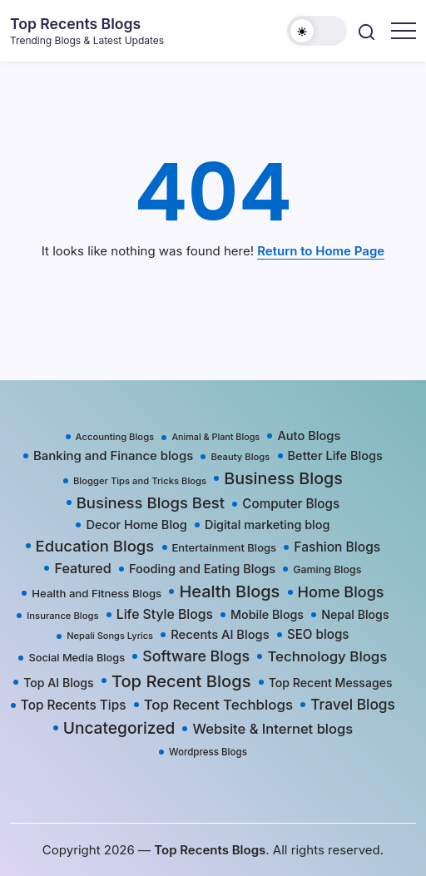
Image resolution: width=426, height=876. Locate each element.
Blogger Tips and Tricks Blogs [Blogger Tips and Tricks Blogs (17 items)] (139, 481)
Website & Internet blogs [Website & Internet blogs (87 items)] (272, 728)
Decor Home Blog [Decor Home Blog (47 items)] (136, 524)
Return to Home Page (320, 251)
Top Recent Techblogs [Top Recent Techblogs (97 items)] (218, 704)
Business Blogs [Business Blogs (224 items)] (283, 478)
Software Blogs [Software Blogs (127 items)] (196, 656)
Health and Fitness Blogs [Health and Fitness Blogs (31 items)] (96, 593)
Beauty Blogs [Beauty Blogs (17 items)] (240, 457)
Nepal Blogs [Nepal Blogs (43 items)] (355, 614)
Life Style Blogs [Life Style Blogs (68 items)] (164, 614)
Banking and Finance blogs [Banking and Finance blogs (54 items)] (113, 455)
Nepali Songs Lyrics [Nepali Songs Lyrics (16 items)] (110, 635)
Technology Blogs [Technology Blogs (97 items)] (327, 656)
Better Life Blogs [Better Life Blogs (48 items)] (335, 455)
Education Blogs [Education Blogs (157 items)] (95, 546)
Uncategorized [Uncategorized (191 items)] (119, 728)
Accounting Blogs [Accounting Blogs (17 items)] (115, 437)
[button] (317, 31)
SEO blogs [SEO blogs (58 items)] (318, 634)
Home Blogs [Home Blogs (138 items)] (341, 592)
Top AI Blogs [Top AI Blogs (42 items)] (58, 683)
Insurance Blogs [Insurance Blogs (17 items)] (62, 615)
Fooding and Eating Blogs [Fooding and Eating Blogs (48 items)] (202, 569)
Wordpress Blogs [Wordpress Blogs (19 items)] (208, 752)
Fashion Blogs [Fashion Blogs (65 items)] (337, 547)
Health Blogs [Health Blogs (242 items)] (229, 591)
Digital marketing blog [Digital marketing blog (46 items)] (267, 524)
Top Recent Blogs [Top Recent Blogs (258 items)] (181, 681)
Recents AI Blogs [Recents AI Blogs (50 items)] (220, 634)
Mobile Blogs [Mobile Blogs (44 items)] (267, 614)
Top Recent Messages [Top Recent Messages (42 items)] (331, 683)
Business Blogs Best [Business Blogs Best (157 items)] (151, 502)
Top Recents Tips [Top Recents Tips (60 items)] (73, 705)
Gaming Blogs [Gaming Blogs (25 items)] (327, 569)
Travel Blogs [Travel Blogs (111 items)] (352, 704)
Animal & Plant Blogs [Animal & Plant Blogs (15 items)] (215, 437)
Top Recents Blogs (75, 23)
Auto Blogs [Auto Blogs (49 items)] (308, 435)
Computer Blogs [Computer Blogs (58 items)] (290, 504)
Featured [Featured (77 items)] (82, 568)
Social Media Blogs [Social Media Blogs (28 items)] (76, 657)
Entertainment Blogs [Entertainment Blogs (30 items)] (224, 547)
